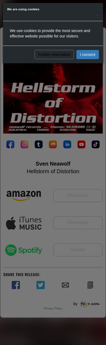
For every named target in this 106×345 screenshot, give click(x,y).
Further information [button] (54, 54)
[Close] (97, 14)
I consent (87, 54)
